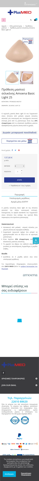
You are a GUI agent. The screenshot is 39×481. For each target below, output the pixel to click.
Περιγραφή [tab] (19, 194)
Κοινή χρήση (12, 150)
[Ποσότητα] (18, 171)
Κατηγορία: (5, 102)
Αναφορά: (5, 105)
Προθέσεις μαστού (15, 102)
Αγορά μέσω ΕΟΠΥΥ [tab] (19, 201)
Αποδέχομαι (9, 474)
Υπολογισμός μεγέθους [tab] (19, 198)
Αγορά (19, 180)
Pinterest (19, 150)
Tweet (15, 150)
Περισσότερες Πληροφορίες (26, 474)
